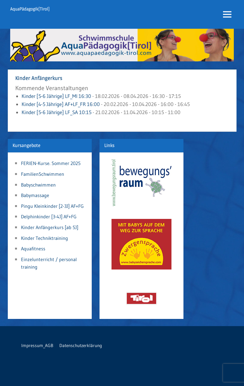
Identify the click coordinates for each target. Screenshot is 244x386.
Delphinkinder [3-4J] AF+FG (48, 217)
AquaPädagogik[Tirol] (30, 9)
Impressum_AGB (37, 345)
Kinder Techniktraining (44, 238)
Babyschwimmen (38, 185)
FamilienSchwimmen (42, 174)
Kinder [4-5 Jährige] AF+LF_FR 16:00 (61, 104)
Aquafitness (33, 249)
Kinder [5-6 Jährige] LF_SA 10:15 (56, 112)
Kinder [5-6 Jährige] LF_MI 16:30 (56, 96)
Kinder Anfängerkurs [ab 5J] (49, 227)
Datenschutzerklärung (80, 345)
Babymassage (35, 195)
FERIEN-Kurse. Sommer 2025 (51, 163)
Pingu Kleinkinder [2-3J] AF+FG (52, 206)
